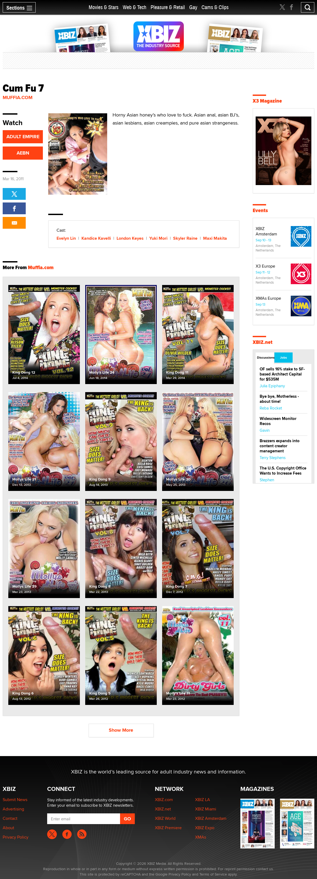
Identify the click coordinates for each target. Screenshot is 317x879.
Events (260, 210)
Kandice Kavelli (96, 238)
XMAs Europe (268, 298)
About (8, 828)
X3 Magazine (267, 101)
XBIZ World (165, 818)
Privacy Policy (15, 837)
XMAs (200, 837)
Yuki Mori (158, 238)
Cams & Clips (215, 7)
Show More (121, 730)
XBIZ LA (202, 800)
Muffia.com (17, 97)
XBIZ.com (164, 800)
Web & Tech (134, 7)
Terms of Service (213, 874)
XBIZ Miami (205, 809)
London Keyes (130, 238)
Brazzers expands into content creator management (280, 446)
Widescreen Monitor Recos (278, 421)
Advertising (13, 809)
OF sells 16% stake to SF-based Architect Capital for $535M (282, 374)
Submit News (15, 800)
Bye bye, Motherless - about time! (279, 398)
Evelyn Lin (66, 238)
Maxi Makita (215, 238)
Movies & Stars (103, 7)
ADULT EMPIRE (22, 136)
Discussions (265, 357)
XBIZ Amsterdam (266, 231)
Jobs (283, 357)
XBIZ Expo (204, 828)
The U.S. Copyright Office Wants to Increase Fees (283, 470)
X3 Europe (265, 266)
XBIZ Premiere (168, 828)
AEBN (23, 152)
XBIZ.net (263, 342)
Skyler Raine (185, 238)
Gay (193, 7)
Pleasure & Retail (168, 7)
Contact (10, 818)
